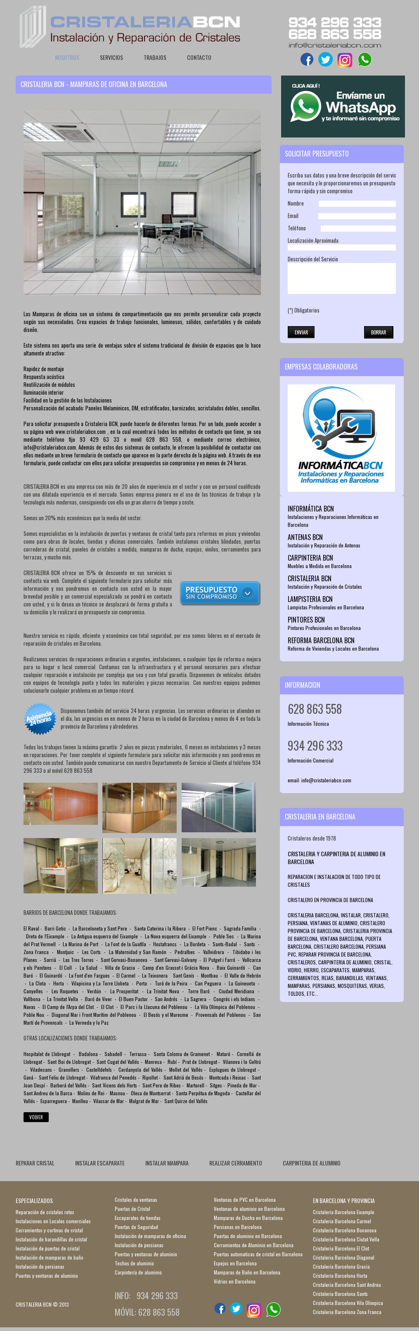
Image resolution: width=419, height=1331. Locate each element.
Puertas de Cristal (132, 1208)
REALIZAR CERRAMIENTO (235, 1162)
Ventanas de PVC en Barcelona (245, 1199)
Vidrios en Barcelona (235, 1281)
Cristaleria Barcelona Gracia (341, 1266)
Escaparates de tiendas (138, 1217)
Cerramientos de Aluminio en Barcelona (254, 1244)
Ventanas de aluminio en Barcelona (249, 1208)
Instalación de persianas (40, 1266)
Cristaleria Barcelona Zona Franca (347, 1311)
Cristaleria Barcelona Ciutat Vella (346, 1239)
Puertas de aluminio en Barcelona (248, 1235)
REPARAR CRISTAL (35, 1162)
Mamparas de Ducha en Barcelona (248, 1217)
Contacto (199, 57)
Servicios (111, 57)
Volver (36, 1117)
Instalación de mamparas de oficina (150, 1235)
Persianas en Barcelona (238, 1226)
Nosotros (67, 57)
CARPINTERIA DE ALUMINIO (312, 1162)
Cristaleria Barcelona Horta (340, 1275)
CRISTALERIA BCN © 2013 (42, 1304)
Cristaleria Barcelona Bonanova (344, 1230)
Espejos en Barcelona (235, 1263)
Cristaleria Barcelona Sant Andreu (347, 1284)
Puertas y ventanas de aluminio (47, 1275)
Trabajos (155, 57)
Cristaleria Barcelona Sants (340, 1293)
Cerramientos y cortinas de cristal (49, 1230)
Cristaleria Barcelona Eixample (343, 1211)
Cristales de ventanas (136, 1199)
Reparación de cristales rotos (45, 1211)
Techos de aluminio (134, 1263)
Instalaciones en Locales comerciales (53, 1220)
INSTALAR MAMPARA (167, 1162)
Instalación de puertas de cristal (48, 1248)
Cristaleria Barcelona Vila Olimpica (348, 1302)
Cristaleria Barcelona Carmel (342, 1220)
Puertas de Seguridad (136, 1226)
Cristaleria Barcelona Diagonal (343, 1257)
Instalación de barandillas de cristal (51, 1239)
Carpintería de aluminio (138, 1272)
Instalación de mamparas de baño (49, 1257)
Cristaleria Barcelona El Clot (341, 1248)
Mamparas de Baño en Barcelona (247, 1272)
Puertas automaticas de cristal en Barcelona (258, 1254)
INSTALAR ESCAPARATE (100, 1162)
